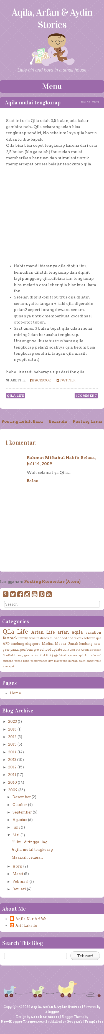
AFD (6, 644)
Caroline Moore (45, 1017)
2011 (12, 775)
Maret (17, 874)
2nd (72, 649)
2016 (12, 737)
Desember (21, 797)
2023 (12, 721)
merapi (78, 655)
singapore (32, 644)
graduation (31, 655)
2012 (12, 767)
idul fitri (45, 655)
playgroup (60, 660)
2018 (12, 729)
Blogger (52, 1012)
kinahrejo (65, 655)
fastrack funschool (51, 638)
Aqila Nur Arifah (31, 919)
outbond (8, 660)
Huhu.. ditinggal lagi (30, 842)
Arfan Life (43, 632)
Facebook (40, 380)
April (17, 866)
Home (15, 693)
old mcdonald (92, 655)
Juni (16, 827)
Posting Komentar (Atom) (52, 581)
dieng (19, 655)
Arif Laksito (26, 925)
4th (78, 649)
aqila (77, 632)
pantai (15, 649)
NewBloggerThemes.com (23, 1021)
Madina (48, 644)
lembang (85, 644)
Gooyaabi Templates (85, 1021)
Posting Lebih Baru (22, 421)
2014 (12, 752)
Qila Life (15, 396)
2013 (66, 649)
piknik (78, 638)
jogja (55, 655)
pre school (42, 649)
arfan (63, 632)
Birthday (95, 649)
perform (26, 649)
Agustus (19, 820)
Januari (19, 889)
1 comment (86, 396)
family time (26, 638)
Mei (16, 835)
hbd (70, 638)
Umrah (72, 644)
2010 (12, 782)
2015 (12, 744)
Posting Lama (88, 421)
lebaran (89, 638)
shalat (91, 660)
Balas (32, 481)
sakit (82, 660)
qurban (73, 660)
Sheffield (9, 655)
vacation (93, 632)
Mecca (60, 644)
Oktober (19, 805)
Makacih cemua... (27, 857)
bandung (17, 644)
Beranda (58, 421)
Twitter (66, 380)
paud (26, 660)
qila (98, 638)
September (22, 812)
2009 (12, 790)
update (57, 649)
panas (18, 660)
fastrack (10, 638)
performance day (42, 660)
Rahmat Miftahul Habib (53, 457)
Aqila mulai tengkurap (32, 102)
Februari (20, 881)
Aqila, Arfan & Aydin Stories (52, 18)
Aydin (85, 649)
